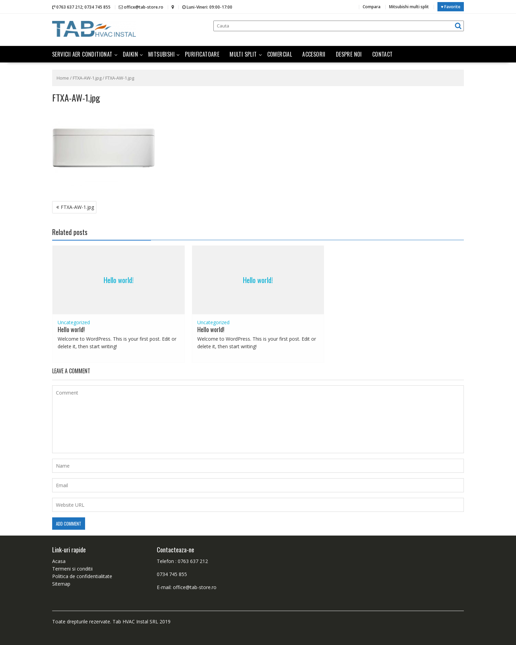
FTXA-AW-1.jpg (87, 77)
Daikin (130, 54)
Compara (371, 7)
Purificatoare (202, 54)
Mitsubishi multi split (409, 7)
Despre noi (349, 54)
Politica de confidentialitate (82, 576)
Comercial (279, 54)
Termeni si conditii (72, 568)
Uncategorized (74, 322)
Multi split (243, 54)
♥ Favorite (450, 7)
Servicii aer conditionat (82, 54)
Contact (382, 54)
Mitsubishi (161, 54)
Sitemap (61, 583)
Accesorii (314, 54)
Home (63, 77)
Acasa (59, 561)
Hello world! (118, 279)
